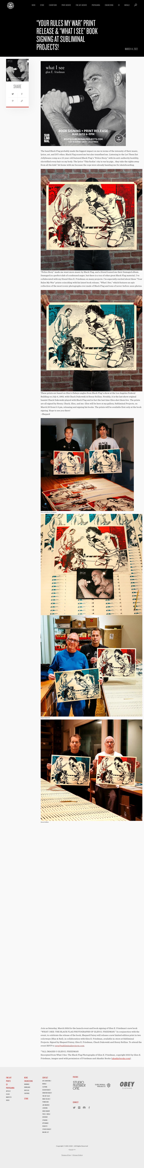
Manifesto (9, 1097)
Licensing (45, 1108)
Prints (8, 1081)
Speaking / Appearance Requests (45, 1123)
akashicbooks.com (121, 1058)
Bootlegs (26, 1090)
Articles (8, 1091)
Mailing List (45, 1132)
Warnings (26, 1084)
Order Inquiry (46, 1111)
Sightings (26, 1093)
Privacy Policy (78, 1155)
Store (42, 5)
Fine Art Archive (81, 5)
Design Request (46, 1090)
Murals (127, 5)
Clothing (44, 1087)
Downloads (27, 1087)
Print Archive (66, 5)
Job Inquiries (46, 1105)
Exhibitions (53, 5)
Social (71, 1149)
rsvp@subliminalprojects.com (69, 1046)
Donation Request (47, 1093)
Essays (8, 1094)
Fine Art (9, 1077)
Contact (45, 1077)
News (33, 5)
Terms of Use (66, 1155)
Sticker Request (46, 1129)
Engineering (109, 5)
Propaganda (96, 5)
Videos (8, 1100)
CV (119, 5)
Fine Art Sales (46, 1096)
